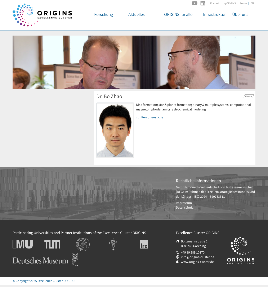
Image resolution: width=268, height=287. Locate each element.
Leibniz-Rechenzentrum (151, 244)
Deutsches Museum (26, 255)
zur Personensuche (149, 117)
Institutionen (85, 240)
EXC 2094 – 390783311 (209, 196)
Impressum (184, 203)
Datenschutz (184, 207)
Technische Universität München (60, 244)
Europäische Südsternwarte (118, 242)
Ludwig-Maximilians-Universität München (27, 244)
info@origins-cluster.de (197, 257)
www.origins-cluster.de (197, 262)
